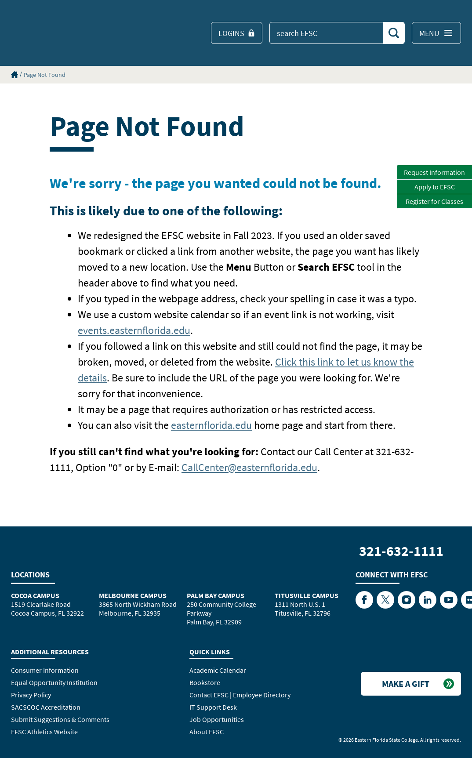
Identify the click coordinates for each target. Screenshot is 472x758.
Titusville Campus (306, 595)
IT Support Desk (213, 707)
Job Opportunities (216, 719)
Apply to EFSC (434, 186)
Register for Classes (434, 201)
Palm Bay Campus (215, 595)
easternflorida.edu (211, 425)
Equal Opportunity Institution (54, 682)
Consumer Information (45, 670)
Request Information (434, 172)
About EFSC (206, 731)
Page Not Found (44, 75)
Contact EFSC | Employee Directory (239, 694)
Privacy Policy (31, 694)
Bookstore (204, 682)
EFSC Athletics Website (44, 731)
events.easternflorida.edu (134, 330)
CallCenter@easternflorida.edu (249, 467)
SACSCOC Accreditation (45, 707)
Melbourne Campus (133, 595)
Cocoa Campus (35, 595)
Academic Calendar (217, 670)
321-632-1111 (401, 551)
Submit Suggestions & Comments (60, 719)
